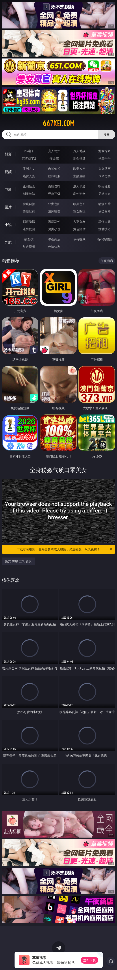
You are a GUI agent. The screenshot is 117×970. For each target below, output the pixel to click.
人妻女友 (79, 221)
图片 (8, 207)
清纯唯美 (54, 211)
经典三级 (54, 194)
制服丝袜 (29, 194)
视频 (8, 171)
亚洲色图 (54, 204)
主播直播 (79, 176)
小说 (8, 224)
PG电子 (29, 151)
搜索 (106, 134)
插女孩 (28, 239)
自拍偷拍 (54, 168)
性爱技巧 (104, 229)
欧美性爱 (104, 186)
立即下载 (89, 960)
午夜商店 (54, 239)
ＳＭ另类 (104, 176)
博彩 (8, 154)
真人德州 (54, 151)
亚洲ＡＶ (29, 168)
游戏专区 (104, 151)
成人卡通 (79, 186)
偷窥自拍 (29, 204)
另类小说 (54, 229)
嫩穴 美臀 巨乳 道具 (18, 561)
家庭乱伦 (54, 221)
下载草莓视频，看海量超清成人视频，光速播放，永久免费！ (65, 549)
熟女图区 (79, 211)
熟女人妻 (29, 176)
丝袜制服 (54, 176)
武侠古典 (104, 221)
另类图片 (104, 211)
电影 (8, 189)
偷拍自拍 (54, 186)
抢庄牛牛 (104, 158)
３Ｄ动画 (104, 168)
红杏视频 (29, 247)
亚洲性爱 (29, 186)
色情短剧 (54, 247)
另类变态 (104, 194)
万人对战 (79, 151)
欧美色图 (79, 204)
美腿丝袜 (29, 211)
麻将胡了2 (29, 158)
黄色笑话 (79, 229)
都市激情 (29, 221)
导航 (8, 242)
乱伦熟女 (79, 194)
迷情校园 (29, 229)
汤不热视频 (104, 239)
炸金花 (54, 158)
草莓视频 (79, 239)
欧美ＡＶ (79, 168)
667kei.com (58, 123)
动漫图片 (104, 204)
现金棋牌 (79, 158)
